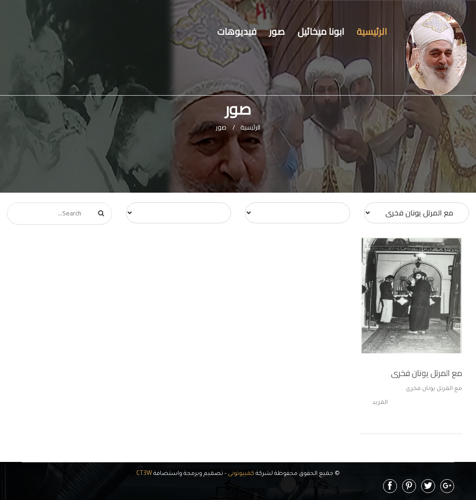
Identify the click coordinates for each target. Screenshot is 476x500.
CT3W (144, 474)
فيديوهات (237, 31)
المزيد (380, 403)
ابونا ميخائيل (321, 31)
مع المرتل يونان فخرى (426, 373)
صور (277, 31)
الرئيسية (372, 31)
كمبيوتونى (240, 474)
